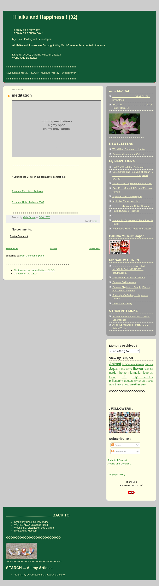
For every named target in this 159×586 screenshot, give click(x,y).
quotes (128, 380)
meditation (22, 95)
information (135, 372)
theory (119, 384)
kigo (146, 372)
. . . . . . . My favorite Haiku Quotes (130, 206)
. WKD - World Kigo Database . (129, 167)
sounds (149, 381)
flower (138, 368)
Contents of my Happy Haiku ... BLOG (34, 270)
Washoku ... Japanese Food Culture (34, 527)
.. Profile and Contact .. (118, 463)
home (122, 372)
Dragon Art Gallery (122, 303)
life (124, 377)
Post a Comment (19, 236)
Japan (114, 368)
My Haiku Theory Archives (126, 201)
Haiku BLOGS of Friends (125, 210)
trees (126, 384)
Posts (115, 445)
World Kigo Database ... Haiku (128, 149)
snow (142, 380)
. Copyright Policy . (116, 474)
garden (113, 372)
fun (151, 368)
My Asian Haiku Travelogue (127, 196)
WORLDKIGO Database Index (31, 524)
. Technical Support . (117, 460)
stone (111, 385)
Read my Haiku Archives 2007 (28, 202)
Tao (123, 368)
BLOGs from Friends (133, 364)
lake (151, 373)
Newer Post (12, 248)
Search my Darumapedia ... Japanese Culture (39, 574)
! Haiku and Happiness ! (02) (44, 17)
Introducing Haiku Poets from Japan (131, 228)
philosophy (116, 380)
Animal (115, 364)
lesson (112, 377)
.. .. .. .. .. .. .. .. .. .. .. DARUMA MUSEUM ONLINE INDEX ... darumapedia (128, 269)
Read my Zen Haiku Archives (27, 191)
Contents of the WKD (25, 273)
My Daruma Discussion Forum (128, 277)
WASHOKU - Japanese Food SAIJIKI (132, 183)
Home (53, 248)
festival (128, 369)
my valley (142, 377)
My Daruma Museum (25, 530)
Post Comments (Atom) (32, 255)
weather (135, 384)
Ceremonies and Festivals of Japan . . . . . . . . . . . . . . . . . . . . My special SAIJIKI (132, 175)
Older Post (94, 248)
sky (135, 380)
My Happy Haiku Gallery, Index (31, 522)
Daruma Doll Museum (124, 282)
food (147, 368)
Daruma (149, 364)
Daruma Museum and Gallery (128, 154)
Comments (118, 451)
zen (95, 221)
